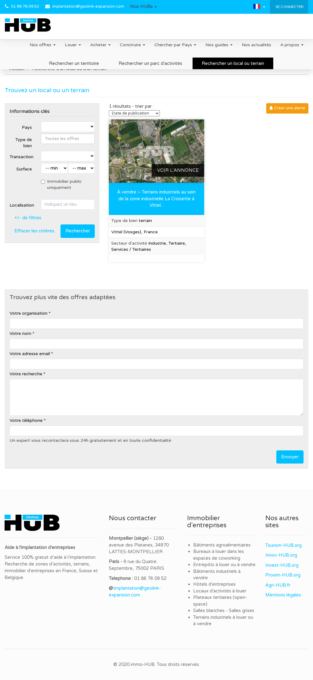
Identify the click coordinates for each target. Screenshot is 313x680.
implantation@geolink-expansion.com (88, 6)
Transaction (21, 157)
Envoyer (290, 457)
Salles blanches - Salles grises (223, 610)
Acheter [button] (100, 44)
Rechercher (77, 231)
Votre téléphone (25, 420)
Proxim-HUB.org (282, 575)
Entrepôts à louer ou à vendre (224, 564)
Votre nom (20, 333)
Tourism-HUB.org (283, 545)
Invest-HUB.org (282, 565)
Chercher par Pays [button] (175, 44)
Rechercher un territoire (74, 63)
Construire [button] (132, 44)
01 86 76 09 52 (25, 6)
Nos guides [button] (219, 44)
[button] (143, 6)
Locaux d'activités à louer (219, 591)
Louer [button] (73, 44)
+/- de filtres (27, 217)
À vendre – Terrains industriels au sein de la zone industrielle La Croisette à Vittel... (156, 198)
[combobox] (68, 138)
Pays (27, 127)
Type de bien (23, 142)
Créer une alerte (287, 108)
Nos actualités (256, 44)
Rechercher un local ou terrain (233, 63)
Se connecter (289, 7)
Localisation (21, 205)
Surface (24, 169)
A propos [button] (292, 44)
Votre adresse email (29, 353)
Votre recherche (25, 374)
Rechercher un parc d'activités (150, 63)
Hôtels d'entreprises (214, 584)
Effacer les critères (34, 231)
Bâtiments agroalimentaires (222, 545)
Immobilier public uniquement (61, 184)
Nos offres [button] (43, 44)
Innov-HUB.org (281, 555)
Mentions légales (283, 595)
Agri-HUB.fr (277, 585)
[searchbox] (67, 139)
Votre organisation (28, 313)
